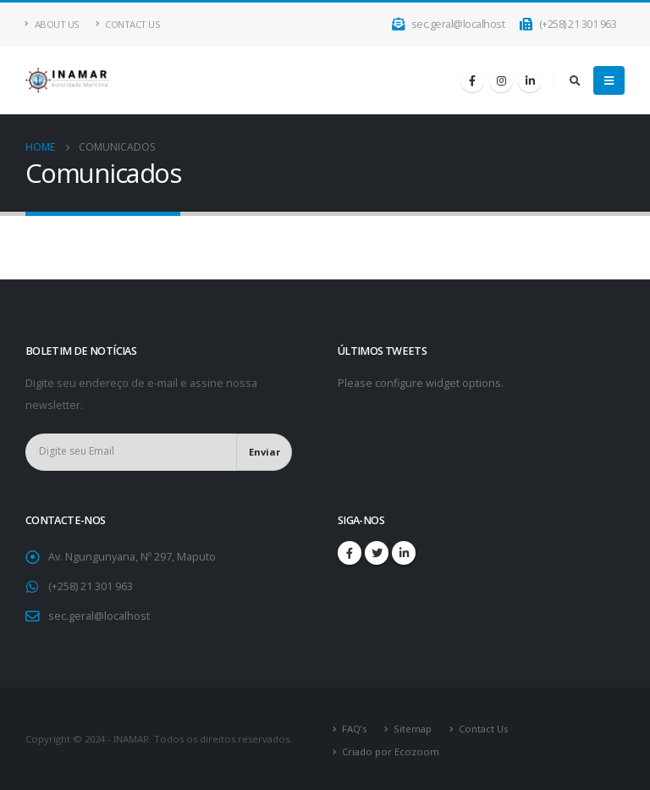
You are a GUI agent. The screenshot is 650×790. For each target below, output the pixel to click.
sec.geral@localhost (449, 24)
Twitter (376, 553)
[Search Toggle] (574, 80)
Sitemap (413, 728)
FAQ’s (354, 728)
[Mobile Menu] (609, 80)
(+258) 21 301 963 (568, 24)
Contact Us (128, 24)
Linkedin (404, 553)
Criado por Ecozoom (390, 751)
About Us (52, 24)
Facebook (349, 553)
